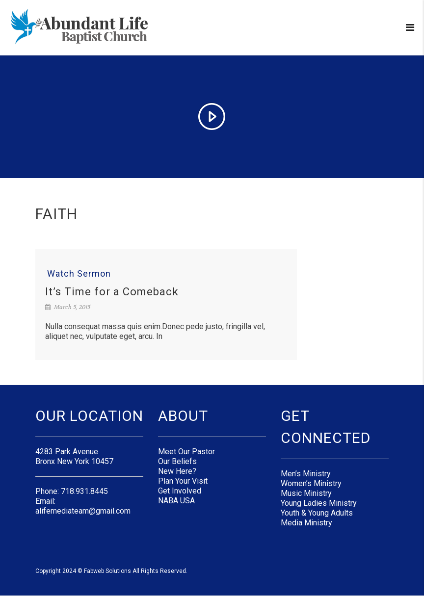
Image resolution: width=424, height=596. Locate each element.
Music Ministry (306, 493)
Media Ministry (306, 522)
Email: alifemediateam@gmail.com (83, 506)
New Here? (177, 471)
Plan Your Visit (183, 481)
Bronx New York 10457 (74, 461)
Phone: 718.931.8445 (71, 491)
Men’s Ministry (306, 473)
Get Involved (179, 490)
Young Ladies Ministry (319, 503)
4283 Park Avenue (66, 451)
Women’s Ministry (311, 483)
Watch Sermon (79, 274)
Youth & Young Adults (317, 513)
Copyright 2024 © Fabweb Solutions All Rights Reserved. (111, 571)
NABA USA (176, 500)
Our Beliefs (177, 461)
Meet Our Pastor (186, 451)
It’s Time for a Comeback (112, 291)
